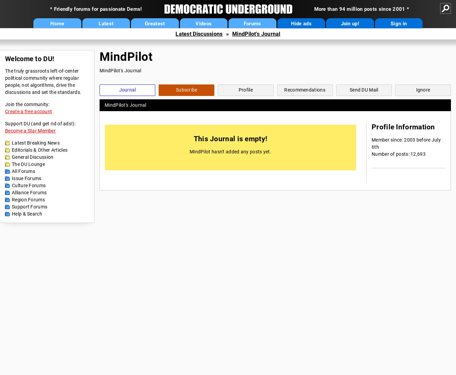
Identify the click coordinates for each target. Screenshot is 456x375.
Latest (106, 24)
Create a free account (28, 111)
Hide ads (301, 24)
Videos (203, 24)
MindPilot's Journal (256, 34)
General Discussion (32, 157)
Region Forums (28, 199)
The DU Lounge (28, 164)
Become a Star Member (30, 130)
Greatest (155, 24)
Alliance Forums (29, 192)
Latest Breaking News (36, 143)
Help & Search (27, 214)
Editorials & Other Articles (40, 150)
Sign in (399, 24)
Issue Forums (27, 178)
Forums (252, 24)
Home (57, 24)
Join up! (350, 24)
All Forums (23, 171)
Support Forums (29, 206)
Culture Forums (29, 185)
